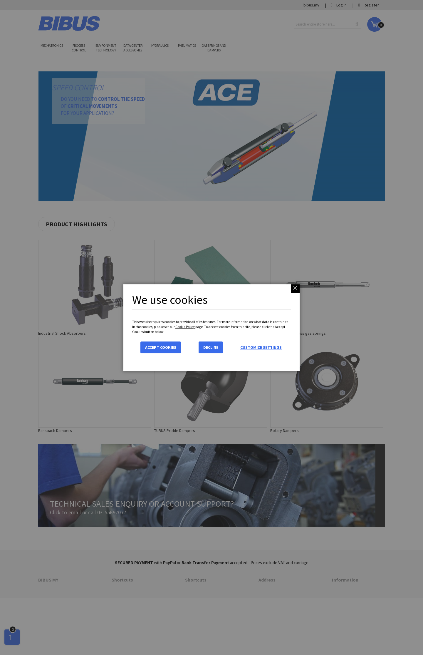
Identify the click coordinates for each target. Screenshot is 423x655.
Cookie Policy (185, 326)
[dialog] (211, 327)
